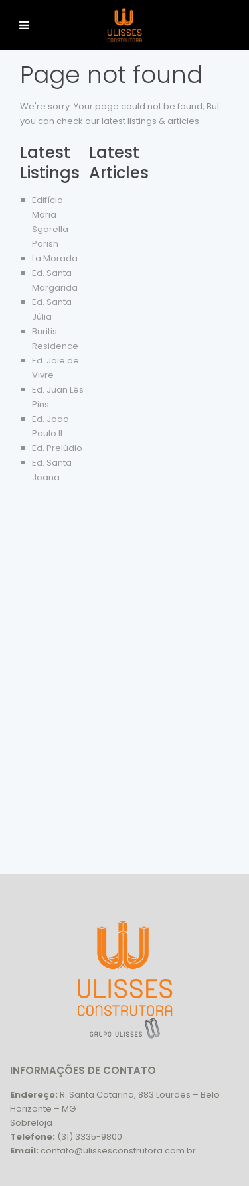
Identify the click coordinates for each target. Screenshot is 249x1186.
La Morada (55, 258)
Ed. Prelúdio (57, 448)
